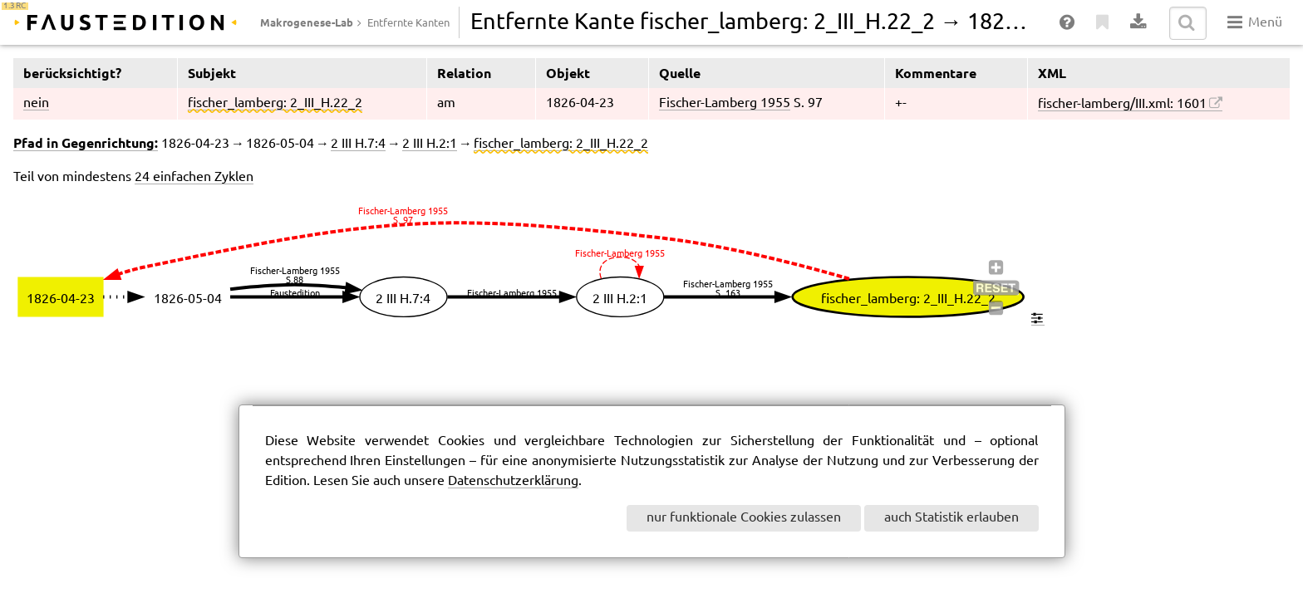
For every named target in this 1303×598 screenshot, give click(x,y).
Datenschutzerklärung (513, 481)
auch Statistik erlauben (951, 518)
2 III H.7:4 (358, 144)
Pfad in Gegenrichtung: (85, 142)
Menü (1254, 22)
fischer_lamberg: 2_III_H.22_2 (275, 103)
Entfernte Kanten (408, 23)
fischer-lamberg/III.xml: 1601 (1122, 104)
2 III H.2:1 (429, 144)
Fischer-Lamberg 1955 (724, 103)
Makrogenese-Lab (306, 22)
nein (36, 103)
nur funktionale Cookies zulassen (744, 518)
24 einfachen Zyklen (194, 177)
